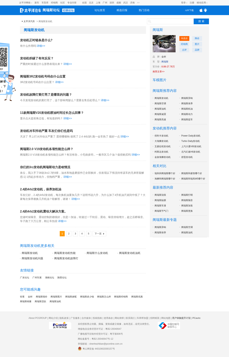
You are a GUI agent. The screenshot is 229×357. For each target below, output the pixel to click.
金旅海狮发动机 (163, 157)
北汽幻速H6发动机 (190, 151)
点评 (184, 49)
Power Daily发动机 (190, 135)
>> (138, 2)
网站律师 (119, 318)
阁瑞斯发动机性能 (65, 252)
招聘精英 (154, 318)
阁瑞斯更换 (187, 211)
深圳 (112, 2)
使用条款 (108, 318)
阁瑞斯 (158, 30)
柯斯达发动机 (161, 151)
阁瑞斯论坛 (51, 10)
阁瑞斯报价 (41, 296)
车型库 (45, 2)
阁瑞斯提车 (187, 119)
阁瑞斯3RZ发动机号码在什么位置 (42, 76)
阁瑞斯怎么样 (104, 296)
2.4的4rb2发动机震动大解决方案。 (43, 211)
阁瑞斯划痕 (160, 195)
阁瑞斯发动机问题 (32, 258)
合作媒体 (86, 318)
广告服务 (75, 318)
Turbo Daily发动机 (190, 141)
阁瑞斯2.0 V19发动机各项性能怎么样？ (46, 149)
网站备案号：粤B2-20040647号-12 (95, 339)
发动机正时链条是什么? (36, 40)
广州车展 (37, 277)
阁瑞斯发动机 (30, 252)
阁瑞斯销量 (25, 301)
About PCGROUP (38, 318)
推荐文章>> (158, 71)
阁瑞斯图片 (56, 296)
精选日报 (122, 10)
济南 (132, 2)
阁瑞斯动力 (187, 114)
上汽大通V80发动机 (191, 146)
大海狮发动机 (161, 141)
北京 (91, 2)
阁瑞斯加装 (187, 205)
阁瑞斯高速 (160, 119)
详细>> (41, 45)
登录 (183, 2)
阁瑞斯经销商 (121, 296)
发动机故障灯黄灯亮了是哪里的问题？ (46, 94)
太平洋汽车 (29, 21)
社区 (62, 2)
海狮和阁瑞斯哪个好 (165, 178)
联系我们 (130, 318)
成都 (118, 2)
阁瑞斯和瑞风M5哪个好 (193, 178)
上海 (98, 2)
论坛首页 (99, 10)
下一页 (98, 233)
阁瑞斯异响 (187, 98)
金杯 (30, 296)
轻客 (22, 296)
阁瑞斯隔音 (187, 200)
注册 (192, 2)
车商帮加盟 (142, 318)
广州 (105, 2)
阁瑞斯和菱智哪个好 (191, 173)
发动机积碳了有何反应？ (37, 58)
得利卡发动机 (161, 135)
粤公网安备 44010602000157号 (96, 349)
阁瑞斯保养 (187, 103)
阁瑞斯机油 (187, 108)
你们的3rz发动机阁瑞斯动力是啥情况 (45, 167)
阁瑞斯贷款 (40, 301)
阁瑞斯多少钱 (87, 296)
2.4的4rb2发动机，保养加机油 (40, 189)
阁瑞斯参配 (71, 296)
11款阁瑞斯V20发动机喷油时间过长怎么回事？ (52, 112)
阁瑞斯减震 (160, 114)
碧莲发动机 (187, 157)
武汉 (125, 2)
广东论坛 (24, 277)
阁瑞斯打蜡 (187, 195)
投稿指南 (97, 318)
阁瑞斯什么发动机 (97, 252)
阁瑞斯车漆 (160, 205)
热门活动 (144, 10)
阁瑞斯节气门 (161, 211)
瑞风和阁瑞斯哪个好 (165, 173)
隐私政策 (64, 318)
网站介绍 (53, 318)
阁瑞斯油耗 (55, 301)
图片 (197, 44)
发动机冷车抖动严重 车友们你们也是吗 (46, 130)
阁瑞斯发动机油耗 (129, 252)
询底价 (184, 38)
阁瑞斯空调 (160, 103)
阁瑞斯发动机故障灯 (66, 258)
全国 (84, 2)
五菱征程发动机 (163, 146)
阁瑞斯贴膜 (160, 200)
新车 (37, 2)
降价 (197, 38)
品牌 (197, 49)
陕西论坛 (62, 277)
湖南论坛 (49, 277)
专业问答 (72, 2)
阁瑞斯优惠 (137, 296)
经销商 (54, 2)
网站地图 (165, 318)
